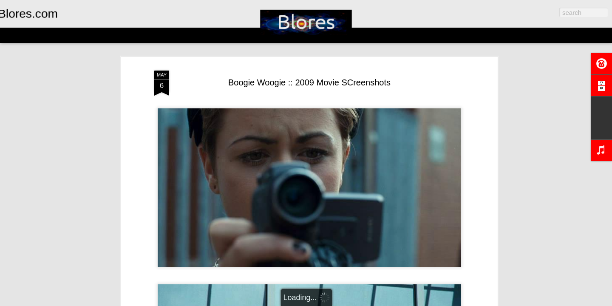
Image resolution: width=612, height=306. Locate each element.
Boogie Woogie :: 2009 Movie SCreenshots (309, 82)
